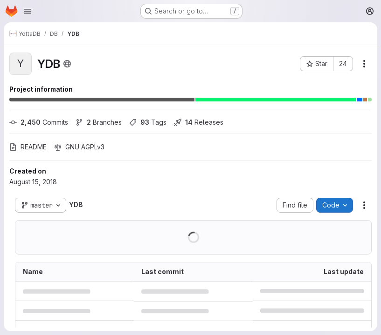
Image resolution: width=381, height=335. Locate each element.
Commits (38, 122)
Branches (99, 122)
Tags (147, 122)
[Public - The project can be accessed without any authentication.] (67, 63)
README (28, 147)
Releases (198, 122)
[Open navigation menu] (27, 11)
